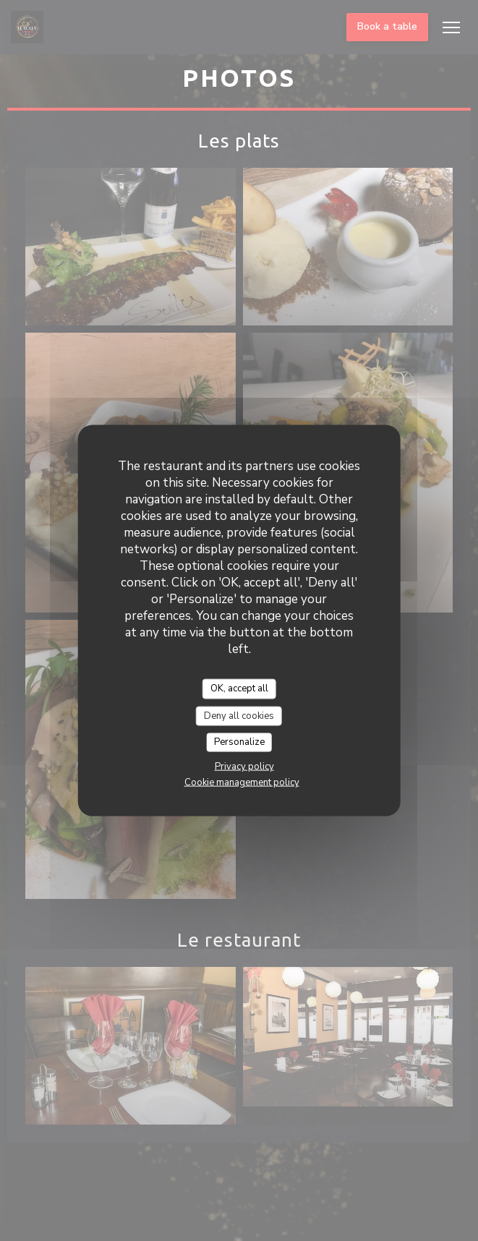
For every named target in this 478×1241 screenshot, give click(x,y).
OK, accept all (239, 688)
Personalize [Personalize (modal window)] (239, 742)
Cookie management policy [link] (241, 781)
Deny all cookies (239, 715)
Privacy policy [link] (244, 765)
